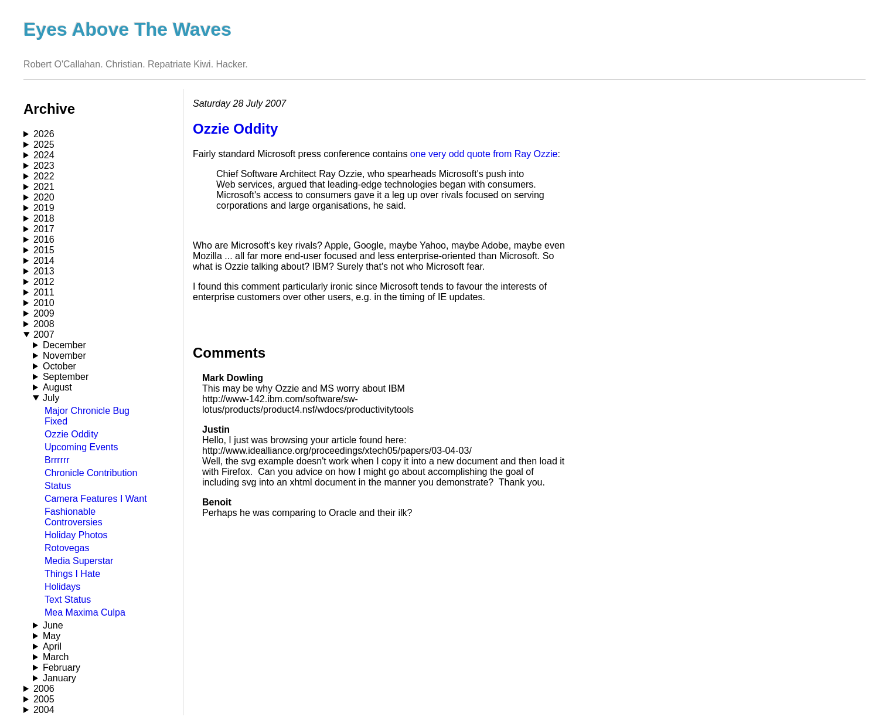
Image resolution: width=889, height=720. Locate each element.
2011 (44, 292)
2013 (44, 271)
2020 (44, 197)
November (64, 356)
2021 (44, 187)
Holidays (62, 587)
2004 (44, 710)
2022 (44, 176)
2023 (44, 166)
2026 (44, 134)
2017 (44, 229)
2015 (44, 250)
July (51, 398)
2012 (44, 282)
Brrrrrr (57, 460)
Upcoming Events (81, 447)
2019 (44, 208)
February (61, 668)
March (56, 657)
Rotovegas (67, 548)
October (59, 366)
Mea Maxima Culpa (85, 612)
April (52, 646)
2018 (44, 218)
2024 (44, 155)
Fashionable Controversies (74, 517)
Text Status (68, 599)
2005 (44, 699)
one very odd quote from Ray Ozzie (484, 154)
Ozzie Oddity (71, 434)
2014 (44, 261)
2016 (44, 239)
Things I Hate (72, 574)
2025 (44, 145)
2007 (44, 334)
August (57, 387)
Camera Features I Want (96, 499)
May (51, 636)
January (59, 678)
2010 (44, 303)
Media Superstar (79, 561)
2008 (44, 324)
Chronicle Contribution (91, 473)
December (64, 345)
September (65, 377)
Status (58, 486)
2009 (44, 313)
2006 (44, 689)
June (53, 625)
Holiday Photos (76, 535)
